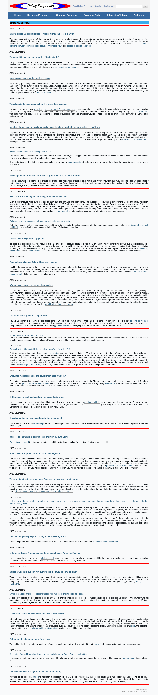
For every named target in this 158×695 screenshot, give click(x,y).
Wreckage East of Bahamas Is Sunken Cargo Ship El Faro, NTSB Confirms (45, 175)
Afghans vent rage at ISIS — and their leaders (31, 285)
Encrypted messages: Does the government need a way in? (38, 376)
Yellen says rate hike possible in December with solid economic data (40, 221)
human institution (75, 162)
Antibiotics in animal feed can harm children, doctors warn (37, 397)
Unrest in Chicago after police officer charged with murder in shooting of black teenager (48, 594)
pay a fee (98, 644)
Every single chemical (19, 442)
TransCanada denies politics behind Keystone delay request (38, 104)
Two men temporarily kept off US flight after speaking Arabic (38, 536)
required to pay (128, 658)
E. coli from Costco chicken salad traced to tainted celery (37, 614)
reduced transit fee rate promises (60, 109)
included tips (38, 423)
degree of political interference (80, 46)
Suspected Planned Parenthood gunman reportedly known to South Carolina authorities (48, 654)
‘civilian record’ (47, 558)
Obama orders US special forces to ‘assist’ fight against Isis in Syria (42, 34)
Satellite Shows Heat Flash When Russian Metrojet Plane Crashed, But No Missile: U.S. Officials (55, 127)
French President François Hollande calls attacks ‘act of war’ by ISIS (40, 349)
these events (52, 353)
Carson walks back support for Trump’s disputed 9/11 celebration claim (43, 572)
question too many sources (134, 139)
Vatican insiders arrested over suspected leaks (30, 152)
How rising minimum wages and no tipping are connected (37, 418)
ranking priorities (44, 93)
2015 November (20, 22)
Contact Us (108, 6)
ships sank (19, 183)
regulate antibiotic (92, 402)
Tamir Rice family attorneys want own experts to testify (36, 671)
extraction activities (38, 251)
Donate (98, 6)
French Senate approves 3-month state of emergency (35, 453)
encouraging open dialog (30, 364)
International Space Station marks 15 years (30, 78)
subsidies (38, 109)
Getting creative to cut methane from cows (30, 639)
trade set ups (40, 46)
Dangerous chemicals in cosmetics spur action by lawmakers (39, 437)
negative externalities (139, 111)
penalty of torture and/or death (36, 383)
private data (110, 383)
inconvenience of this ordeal (105, 542)
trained (36, 677)
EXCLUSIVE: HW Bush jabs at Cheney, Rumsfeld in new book (39, 196)
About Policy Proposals (82, 6)
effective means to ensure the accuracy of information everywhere (44, 491)
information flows (54, 46)
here (133, 626)
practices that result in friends (119, 465)
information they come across (66, 67)
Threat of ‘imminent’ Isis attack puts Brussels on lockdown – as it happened (45, 479)
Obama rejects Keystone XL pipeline (27, 238)
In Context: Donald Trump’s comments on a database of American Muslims (45, 553)
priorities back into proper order (59, 304)
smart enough (62, 211)
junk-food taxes (62, 325)
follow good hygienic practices (45, 628)
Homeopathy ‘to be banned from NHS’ (26, 335)
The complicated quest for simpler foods (29, 315)
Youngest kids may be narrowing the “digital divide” (34, 57)
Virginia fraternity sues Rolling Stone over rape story (35, 262)
